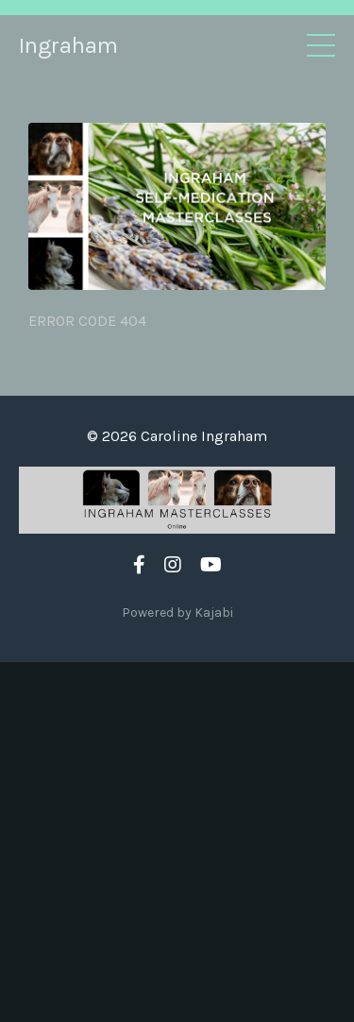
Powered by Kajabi (177, 613)
